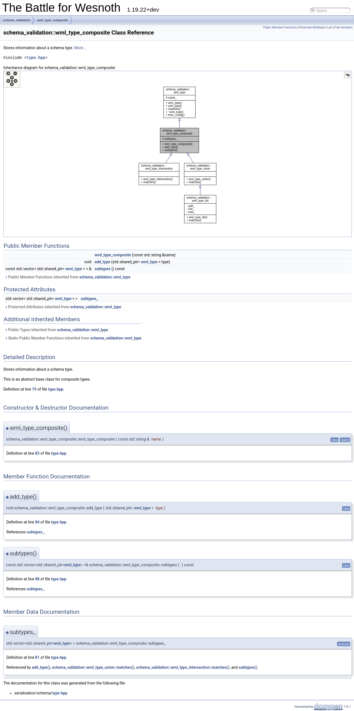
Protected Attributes (312, 27)
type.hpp (36, 57)
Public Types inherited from (56, 330)
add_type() (41, 667)
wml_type (149, 262)
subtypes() (248, 667)
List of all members (340, 27)
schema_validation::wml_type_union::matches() (93, 667)
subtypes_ (89, 298)
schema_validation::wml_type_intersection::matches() (183, 667)
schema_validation (16, 20)
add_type (102, 262)
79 (34, 389)
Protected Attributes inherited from (63, 307)
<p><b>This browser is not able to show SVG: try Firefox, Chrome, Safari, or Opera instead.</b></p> (178, 154)
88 (37, 579)
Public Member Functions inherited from (67, 277)
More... (80, 48)
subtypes (102, 269)
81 (37, 657)
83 (37, 453)
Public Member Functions (280, 27)
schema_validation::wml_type (105, 277)
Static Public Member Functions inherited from (73, 338)
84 (37, 522)
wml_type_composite (52, 20)
